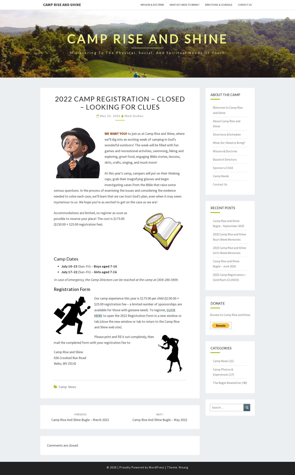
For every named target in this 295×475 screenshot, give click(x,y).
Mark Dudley (134, 115)
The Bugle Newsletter (227, 383)
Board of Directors (225, 159)
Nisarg (183, 467)
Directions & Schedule (218, 4)
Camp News (67, 387)
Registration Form (72, 289)
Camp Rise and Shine (62, 4)
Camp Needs (221, 176)
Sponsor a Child (223, 168)
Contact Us (245, 4)
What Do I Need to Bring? (184, 4)
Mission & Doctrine (152, 4)
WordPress (156, 467)
